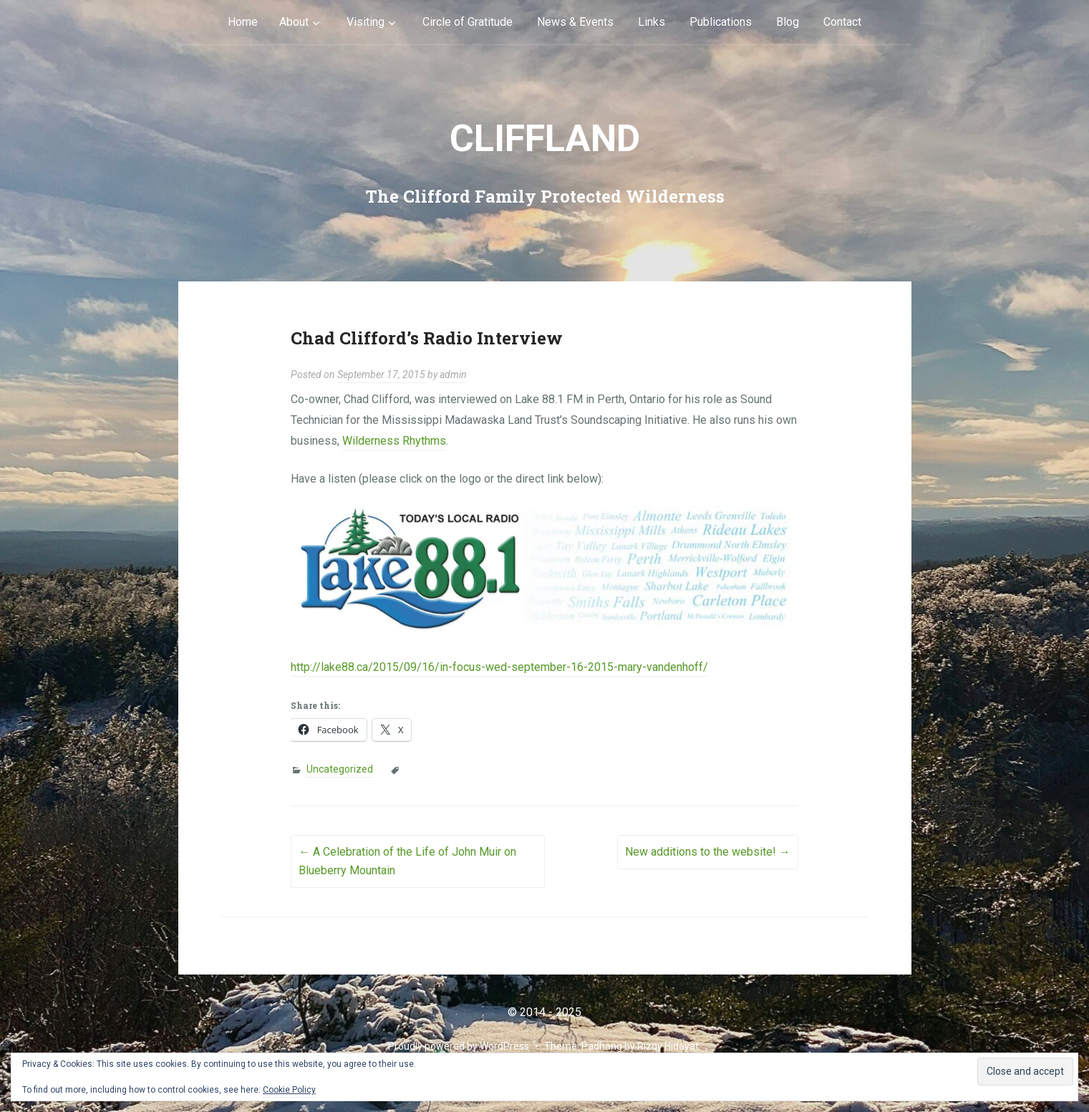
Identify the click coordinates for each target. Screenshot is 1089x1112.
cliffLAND (545, 138)
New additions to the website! (707, 852)
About (294, 22)
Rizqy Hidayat (668, 1046)
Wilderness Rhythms (394, 441)
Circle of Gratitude (467, 22)
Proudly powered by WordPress (458, 1046)
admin (453, 374)
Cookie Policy (289, 1090)
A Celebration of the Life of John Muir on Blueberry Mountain (407, 861)
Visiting (365, 22)
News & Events (575, 22)
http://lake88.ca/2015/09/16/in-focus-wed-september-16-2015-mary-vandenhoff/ (499, 667)
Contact (842, 22)
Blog (787, 22)
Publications (720, 22)
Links (651, 22)
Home (243, 22)
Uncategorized (339, 769)
